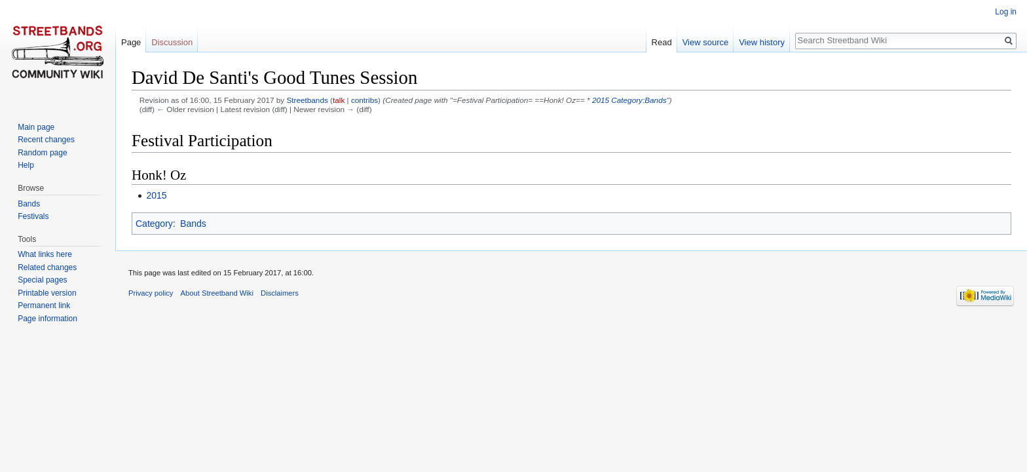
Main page (36, 127)
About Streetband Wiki (217, 293)
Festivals (33, 216)
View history (762, 42)
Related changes (47, 267)
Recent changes (46, 139)
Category (154, 223)
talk (339, 100)
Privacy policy (150, 293)
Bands (193, 223)
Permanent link (44, 305)
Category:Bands (638, 100)
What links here (45, 254)
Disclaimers (280, 293)
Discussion (172, 42)
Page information (47, 318)
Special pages (42, 280)
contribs (364, 100)
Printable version (47, 293)
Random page (42, 152)
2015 (600, 100)
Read (662, 42)
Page (131, 42)
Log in (1006, 11)
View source (705, 42)
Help (26, 165)
